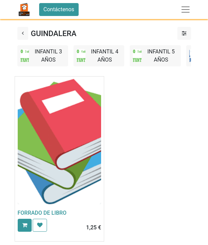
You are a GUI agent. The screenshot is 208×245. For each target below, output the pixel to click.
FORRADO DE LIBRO (42, 213)
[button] (25, 225)
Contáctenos (59, 9)
